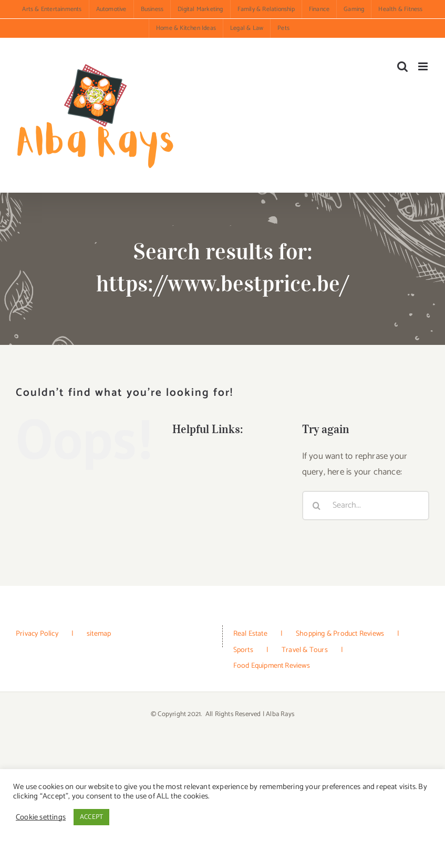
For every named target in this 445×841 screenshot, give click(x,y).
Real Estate (250, 634)
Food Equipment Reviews (271, 666)
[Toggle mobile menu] (423, 66)
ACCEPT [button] (91, 817)
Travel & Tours (305, 650)
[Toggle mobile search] (402, 66)
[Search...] (365, 505)
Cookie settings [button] (41, 817)
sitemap (99, 634)
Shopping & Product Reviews (340, 634)
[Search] (317, 505)
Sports (243, 650)
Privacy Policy (37, 634)
